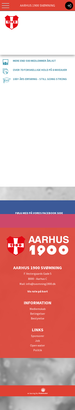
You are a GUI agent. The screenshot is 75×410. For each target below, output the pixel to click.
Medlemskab (38, 309)
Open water (37, 345)
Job (37, 340)
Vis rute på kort (37, 291)
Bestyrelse (37, 318)
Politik (37, 350)
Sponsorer (37, 336)
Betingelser (37, 313)
